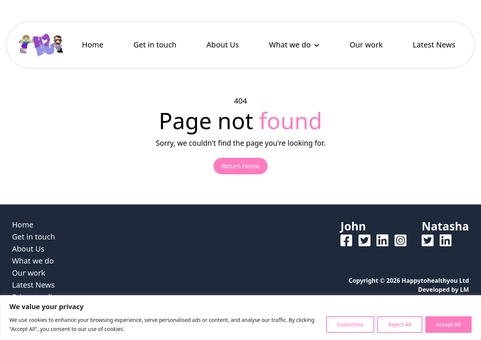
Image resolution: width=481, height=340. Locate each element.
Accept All (448, 324)
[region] (240, 317)
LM (464, 289)
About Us (223, 45)
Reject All (399, 324)
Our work (366, 45)
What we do (290, 45)
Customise (350, 324)
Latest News (434, 45)
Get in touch (155, 45)
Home (92, 45)
